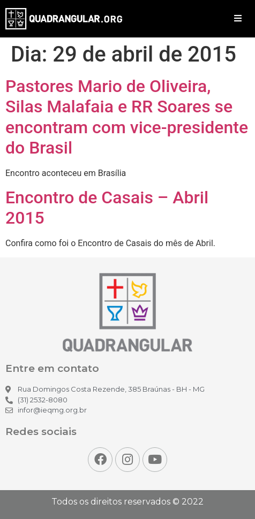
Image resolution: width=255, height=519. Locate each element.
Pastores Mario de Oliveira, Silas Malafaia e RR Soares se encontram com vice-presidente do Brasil (126, 117)
